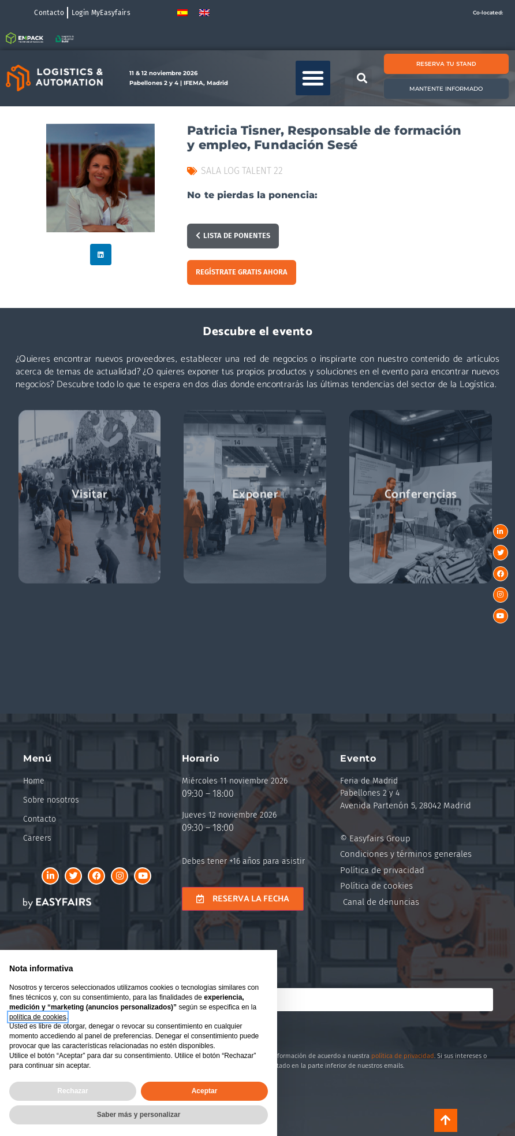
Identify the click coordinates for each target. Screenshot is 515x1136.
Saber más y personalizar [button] (139, 1115)
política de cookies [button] (37, 1017)
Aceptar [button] (205, 1091)
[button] (313, 78)
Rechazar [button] (72, 1091)
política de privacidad (402, 1056)
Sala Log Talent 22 (242, 170)
